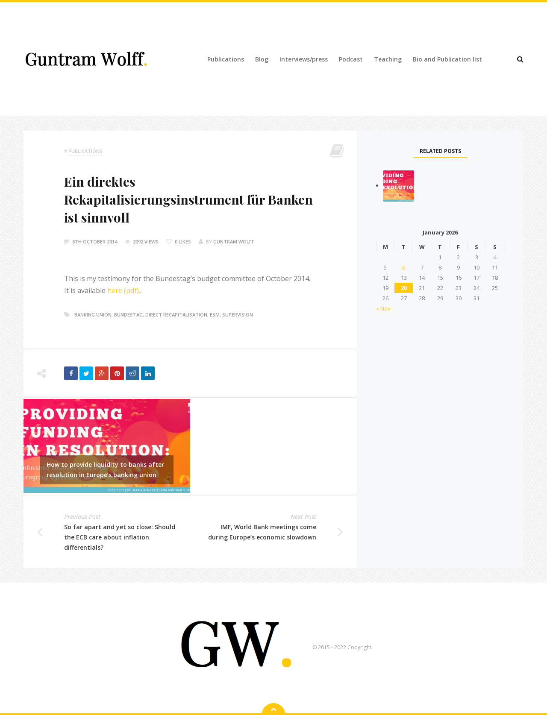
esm (215, 314)
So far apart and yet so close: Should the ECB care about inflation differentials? (119, 537)
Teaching (388, 59)
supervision (237, 314)
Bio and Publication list (447, 59)
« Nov (383, 308)
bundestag (128, 314)
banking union (93, 314)
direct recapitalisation (176, 314)
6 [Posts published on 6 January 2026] (403, 267)
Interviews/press (303, 59)
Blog (261, 59)
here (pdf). (123, 290)
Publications (225, 59)
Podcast (351, 59)
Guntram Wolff (233, 241)
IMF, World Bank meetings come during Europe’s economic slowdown (262, 532)
